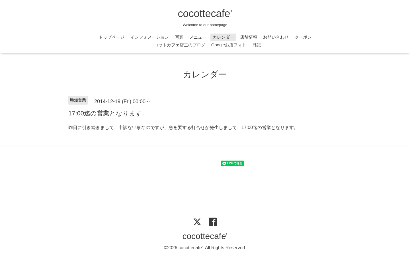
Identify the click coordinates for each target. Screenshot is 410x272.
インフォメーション (149, 37)
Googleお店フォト (228, 44)
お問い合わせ (276, 37)
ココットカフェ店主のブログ (177, 44)
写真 (179, 37)
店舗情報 (248, 37)
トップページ (111, 37)
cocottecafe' (205, 13)
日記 (256, 44)
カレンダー (223, 37)
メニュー (197, 37)
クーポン (303, 37)
